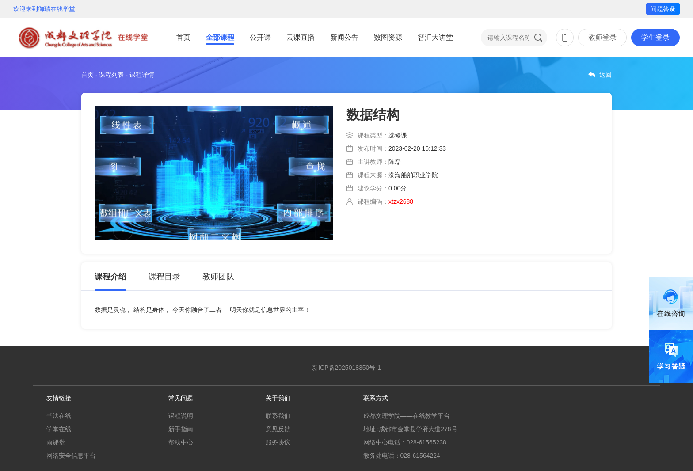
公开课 (260, 37)
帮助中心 (180, 442)
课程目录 (164, 276)
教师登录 (602, 37)
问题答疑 (663, 8)
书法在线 (58, 415)
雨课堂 (55, 442)
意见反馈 (278, 429)
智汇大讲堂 (435, 37)
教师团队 (218, 276)
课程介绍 (110, 276)
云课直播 (300, 37)
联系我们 (278, 415)
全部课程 (220, 37)
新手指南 (180, 429)
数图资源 (388, 37)
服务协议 (278, 442)
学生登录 (655, 37)
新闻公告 (344, 37)
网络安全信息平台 (71, 455)
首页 (183, 37)
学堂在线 (58, 429)
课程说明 (180, 415)
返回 (605, 74)
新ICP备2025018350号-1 (346, 367)
